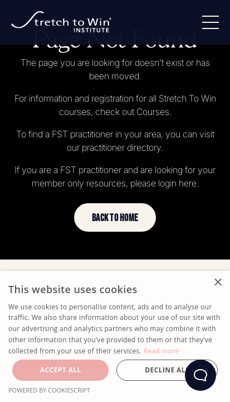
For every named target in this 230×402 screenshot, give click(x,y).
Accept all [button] (60, 370)
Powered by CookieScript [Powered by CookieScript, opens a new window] (49, 390)
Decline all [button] (167, 370)
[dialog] (115, 336)
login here (177, 183)
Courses (152, 111)
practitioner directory (121, 147)
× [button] (217, 283)
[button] (115, 217)
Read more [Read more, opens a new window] (161, 351)
